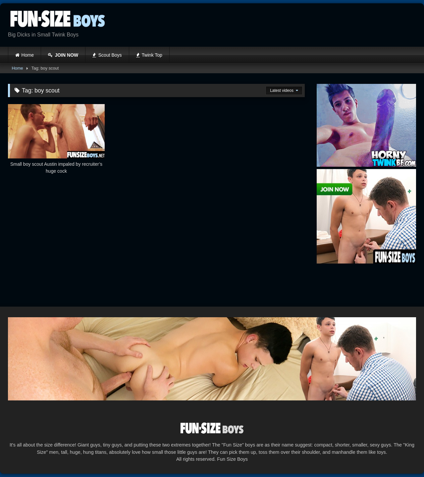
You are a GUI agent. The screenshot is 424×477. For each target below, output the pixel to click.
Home (28, 55)
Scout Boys (107, 55)
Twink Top (149, 55)
